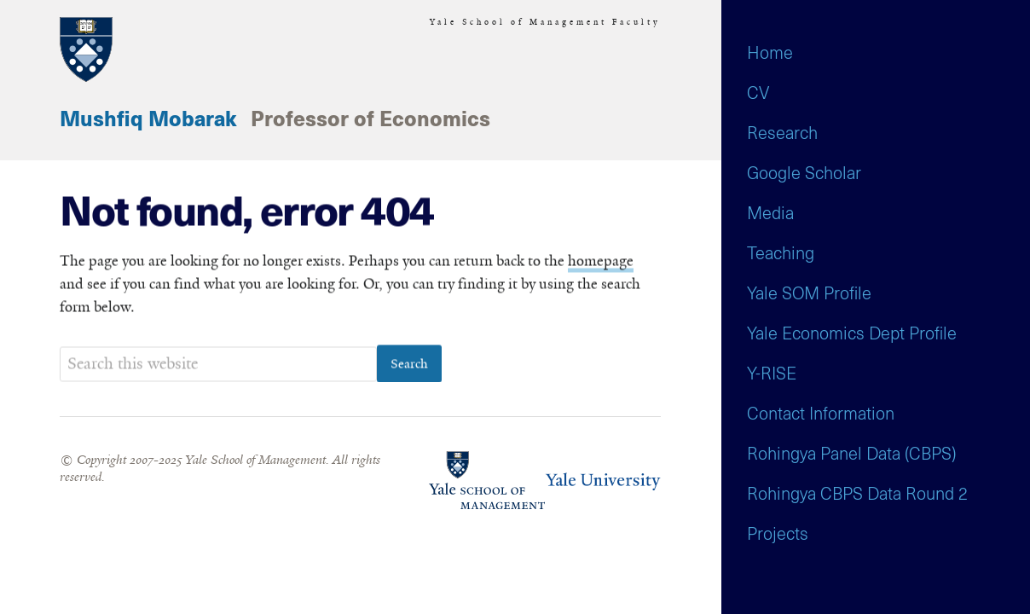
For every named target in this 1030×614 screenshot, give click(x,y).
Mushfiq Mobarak (148, 120)
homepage (601, 261)
